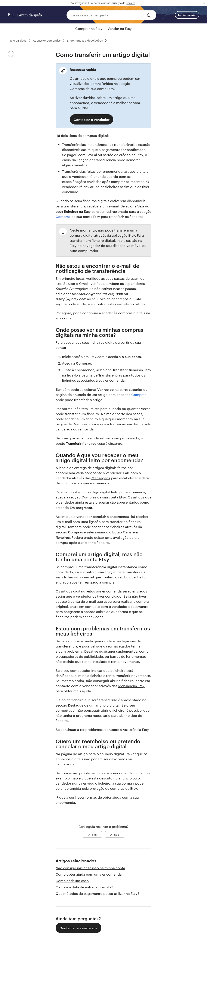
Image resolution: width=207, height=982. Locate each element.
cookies (130, 3)
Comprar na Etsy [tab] (88, 28)
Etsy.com (97, 356)
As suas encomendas (47, 40)
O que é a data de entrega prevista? (84, 887)
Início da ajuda (17, 40)
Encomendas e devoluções (85, 40)
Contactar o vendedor (91, 119)
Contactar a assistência (78, 928)
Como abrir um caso (72, 880)
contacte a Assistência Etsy (127, 729)
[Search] (149, 15)
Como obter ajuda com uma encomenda (89, 874)
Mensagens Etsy (131, 686)
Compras (77, 88)
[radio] (92, 834)
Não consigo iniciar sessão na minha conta (90, 868)
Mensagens (100, 478)
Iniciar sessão (187, 15)
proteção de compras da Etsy (113, 788)
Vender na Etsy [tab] (120, 28)
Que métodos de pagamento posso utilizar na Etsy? (97, 893)
